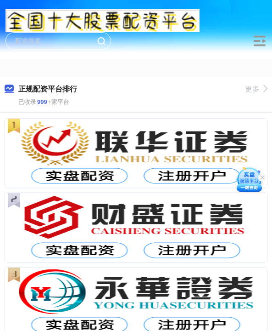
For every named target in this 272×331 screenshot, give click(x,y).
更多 (256, 89)
